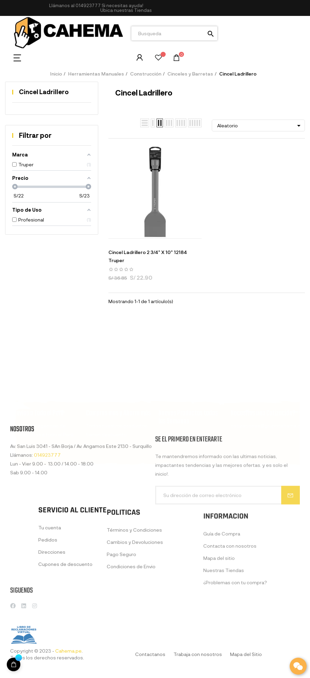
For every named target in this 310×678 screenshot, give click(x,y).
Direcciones (51, 594)
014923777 (88, 5)
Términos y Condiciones (134, 576)
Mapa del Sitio (246, 654)
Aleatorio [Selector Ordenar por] (260, 126)
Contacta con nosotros (229, 597)
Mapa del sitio (219, 609)
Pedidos (47, 582)
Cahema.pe (68, 651)
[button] (126, 10)
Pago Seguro (121, 601)
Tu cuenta (49, 569)
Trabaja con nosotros (197, 654)
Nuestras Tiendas (223, 621)
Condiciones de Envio (131, 613)
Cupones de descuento (65, 606)
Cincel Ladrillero (44, 92)
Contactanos (150, 654)
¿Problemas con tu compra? (235, 633)
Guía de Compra (221, 585)
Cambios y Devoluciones (135, 589)
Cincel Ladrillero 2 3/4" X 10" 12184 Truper (147, 256)
